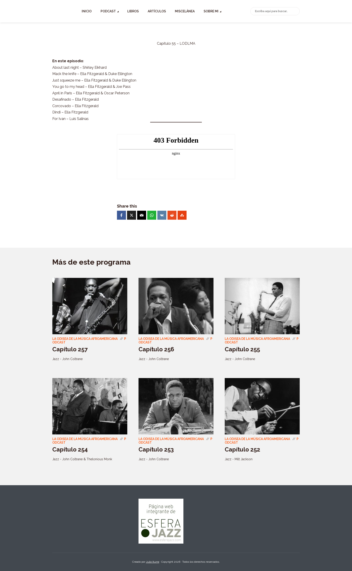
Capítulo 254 (70, 449)
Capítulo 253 (156, 449)
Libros (157, 11)
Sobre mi (234, 11)
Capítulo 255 (242, 349)
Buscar (295, 11)
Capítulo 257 (70, 349)
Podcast (132, 11)
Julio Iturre (152, 561)
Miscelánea (208, 11)
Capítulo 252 (242, 449)
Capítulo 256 (156, 349)
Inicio (110, 11)
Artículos (181, 11)
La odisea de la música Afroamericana (85, 339)
